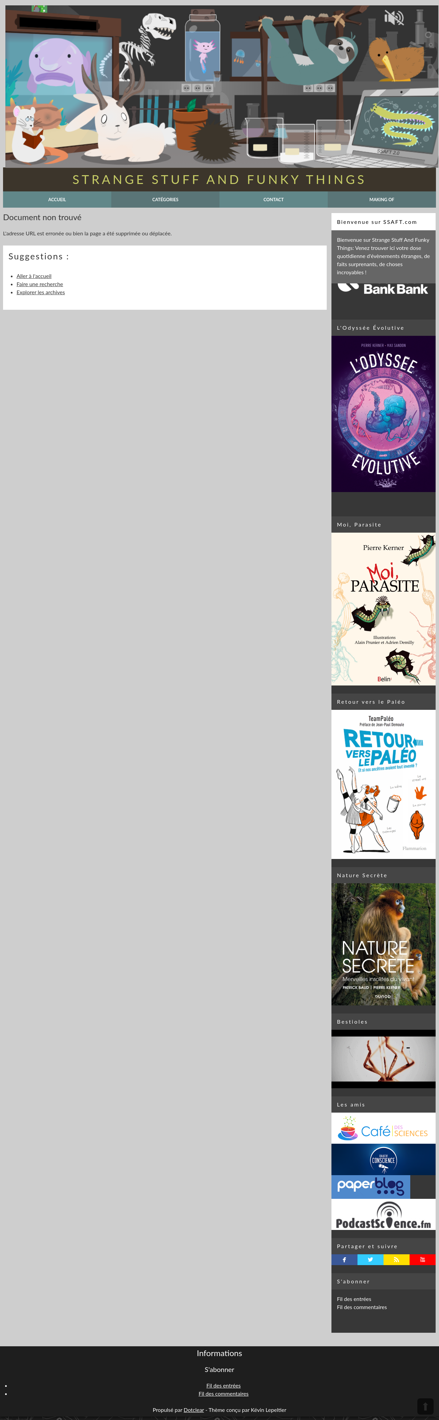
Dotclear (194, 1409)
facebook (344, 1259)
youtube (422, 1259)
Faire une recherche (40, 284)
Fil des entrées (354, 1299)
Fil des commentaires (362, 1307)
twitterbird (370, 1259)
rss (396, 1259)
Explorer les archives (41, 292)
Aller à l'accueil (34, 276)
